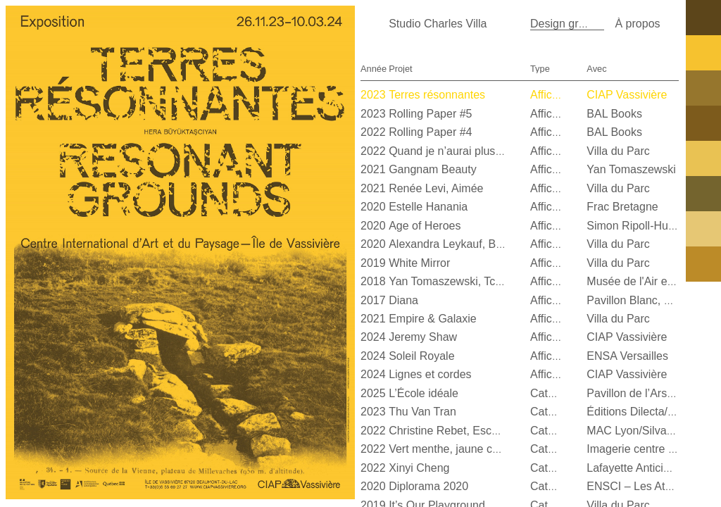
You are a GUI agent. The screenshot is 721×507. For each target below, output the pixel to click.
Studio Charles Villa (438, 24)
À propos (637, 24)
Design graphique (574, 24)
